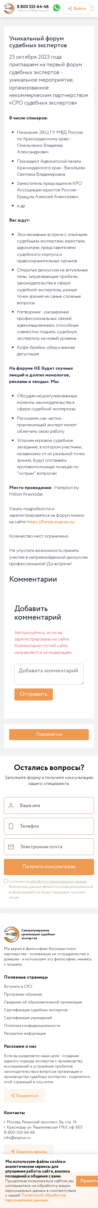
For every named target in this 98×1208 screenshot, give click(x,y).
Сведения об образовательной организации (43, 1002)
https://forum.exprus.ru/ (51, 521)
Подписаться (49, 734)
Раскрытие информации (25, 1033)
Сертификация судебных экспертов (36, 1010)
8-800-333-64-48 (19, 1133)
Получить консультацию (49, 866)
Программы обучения (23, 994)
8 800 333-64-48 (33, 7)
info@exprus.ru (17, 1138)
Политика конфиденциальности (32, 1026)
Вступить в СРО (18, 987)
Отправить (33, 694)
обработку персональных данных (58, 881)
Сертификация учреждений (28, 1018)
